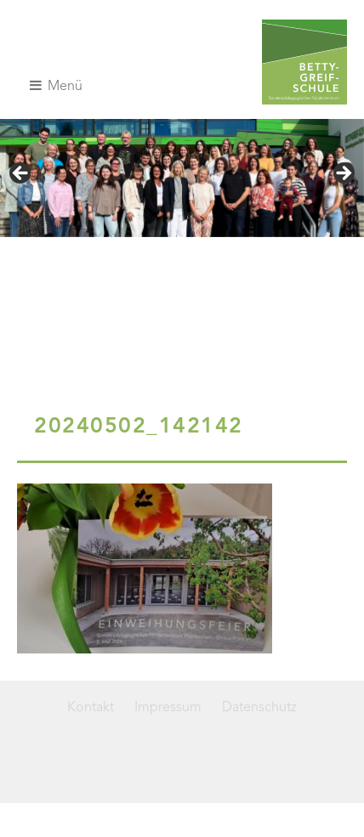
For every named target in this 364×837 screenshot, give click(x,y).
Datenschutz (259, 708)
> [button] (342, 174)
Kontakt (90, 708)
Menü (56, 85)
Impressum (168, 708)
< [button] (21, 174)
